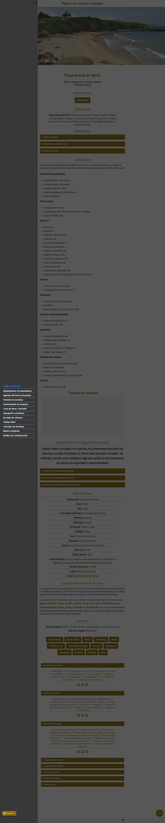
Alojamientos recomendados (17, 391)
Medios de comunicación (15, 435)
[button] (9, 813)
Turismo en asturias (13, 399)
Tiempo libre (9, 422)
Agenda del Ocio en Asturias (17, 395)
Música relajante (11, 431)
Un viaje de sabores (13, 417)
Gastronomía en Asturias (15, 404)
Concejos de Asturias (13, 426)
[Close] (34, 3)
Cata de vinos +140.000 (14, 408)
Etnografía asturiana (13, 413)
